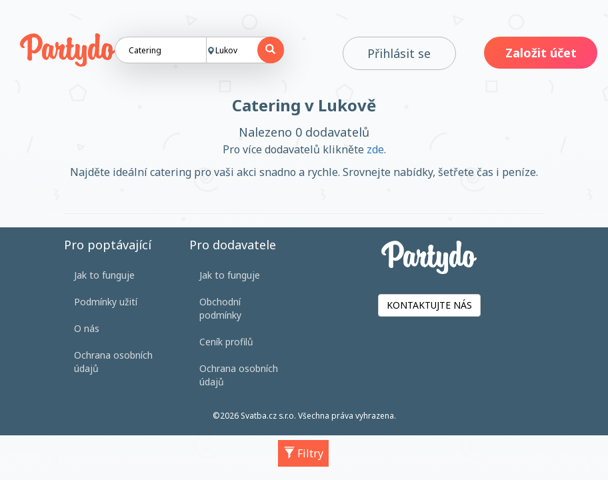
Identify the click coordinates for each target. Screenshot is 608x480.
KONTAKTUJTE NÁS (429, 305)
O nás (86, 328)
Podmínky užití (105, 301)
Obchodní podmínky (220, 308)
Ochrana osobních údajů (113, 362)
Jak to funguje (104, 275)
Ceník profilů (226, 341)
